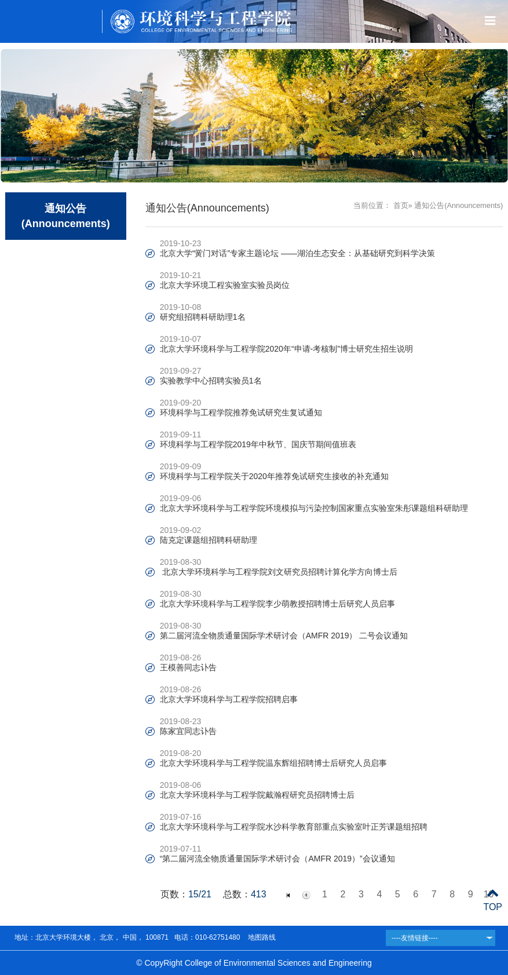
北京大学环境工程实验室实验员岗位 (225, 285)
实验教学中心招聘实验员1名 (211, 380)
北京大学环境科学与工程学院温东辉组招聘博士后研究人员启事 (273, 763)
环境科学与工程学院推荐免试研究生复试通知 (241, 412)
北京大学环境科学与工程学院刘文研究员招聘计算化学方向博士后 (278, 571)
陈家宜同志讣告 (188, 731)
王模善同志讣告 (188, 667)
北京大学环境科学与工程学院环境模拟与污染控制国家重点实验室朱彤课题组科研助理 (314, 508)
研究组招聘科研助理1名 (203, 317)
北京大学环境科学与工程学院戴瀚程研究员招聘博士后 (257, 794)
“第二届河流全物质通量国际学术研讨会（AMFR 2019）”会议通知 (277, 858)
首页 (400, 205)
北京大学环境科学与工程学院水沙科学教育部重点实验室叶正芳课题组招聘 (293, 826)
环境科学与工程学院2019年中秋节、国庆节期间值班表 (258, 444)
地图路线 (260, 937)
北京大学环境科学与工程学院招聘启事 (229, 699)
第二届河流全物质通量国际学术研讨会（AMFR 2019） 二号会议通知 (284, 635)
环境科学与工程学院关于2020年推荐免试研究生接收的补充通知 (278, 476)
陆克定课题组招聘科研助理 (208, 540)
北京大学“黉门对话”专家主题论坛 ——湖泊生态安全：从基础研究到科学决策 (297, 253)
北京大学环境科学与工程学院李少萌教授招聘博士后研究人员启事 (277, 603)
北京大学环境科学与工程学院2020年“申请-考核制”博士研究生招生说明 (286, 348)
